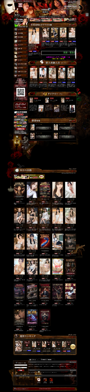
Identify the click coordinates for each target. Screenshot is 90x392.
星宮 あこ (54, 38)
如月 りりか (52, 79)
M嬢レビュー (69, 364)
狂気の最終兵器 (57, 300)
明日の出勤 (37, 364)
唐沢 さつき (71, 38)
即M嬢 (62, 366)
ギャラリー (31, 366)
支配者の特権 (45, 326)
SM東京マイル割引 (39, 366)
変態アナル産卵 (32, 300)
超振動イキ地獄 (19, 300)
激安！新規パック (45, 199)
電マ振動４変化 (32, 326)
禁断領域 (70, 250)
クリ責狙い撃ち (70, 300)
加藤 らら (32, 275)
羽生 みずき (31, 48)
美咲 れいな (70, 199)
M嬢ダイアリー (62, 364)
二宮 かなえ (42, 79)
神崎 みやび (70, 79)
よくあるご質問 (32, 372)
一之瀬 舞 (37, 100)
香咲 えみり (57, 199)
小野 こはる (33, 79)
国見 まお (32, 199)
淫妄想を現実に (70, 275)
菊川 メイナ (57, 275)
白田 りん (63, 38)
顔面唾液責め (19, 326)
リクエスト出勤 (19, 199)
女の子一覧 (55, 364)
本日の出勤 (31, 364)
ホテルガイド (47, 366)
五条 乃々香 (45, 38)
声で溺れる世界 (45, 300)
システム (43, 364)
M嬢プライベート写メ (55, 366)
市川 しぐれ (61, 79)
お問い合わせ (39, 372)
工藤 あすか (68, 100)
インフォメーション (47, 372)
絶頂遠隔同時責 (45, 250)
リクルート (55, 372)
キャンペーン (49, 364)
